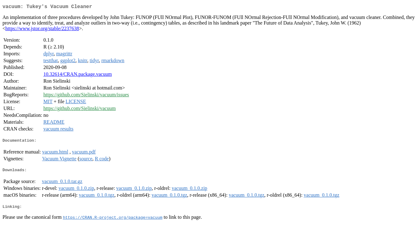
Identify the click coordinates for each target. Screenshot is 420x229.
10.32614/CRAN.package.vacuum (77, 75)
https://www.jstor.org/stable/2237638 (42, 29)
